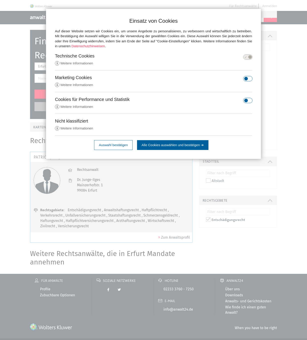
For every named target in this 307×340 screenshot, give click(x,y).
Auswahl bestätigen (113, 146)
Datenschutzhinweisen (88, 46)
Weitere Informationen (74, 63)
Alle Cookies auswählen (173, 146)
